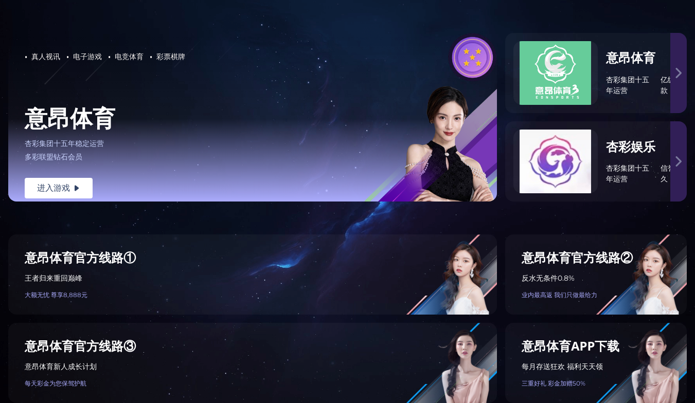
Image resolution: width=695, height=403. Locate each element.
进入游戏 (58, 188)
